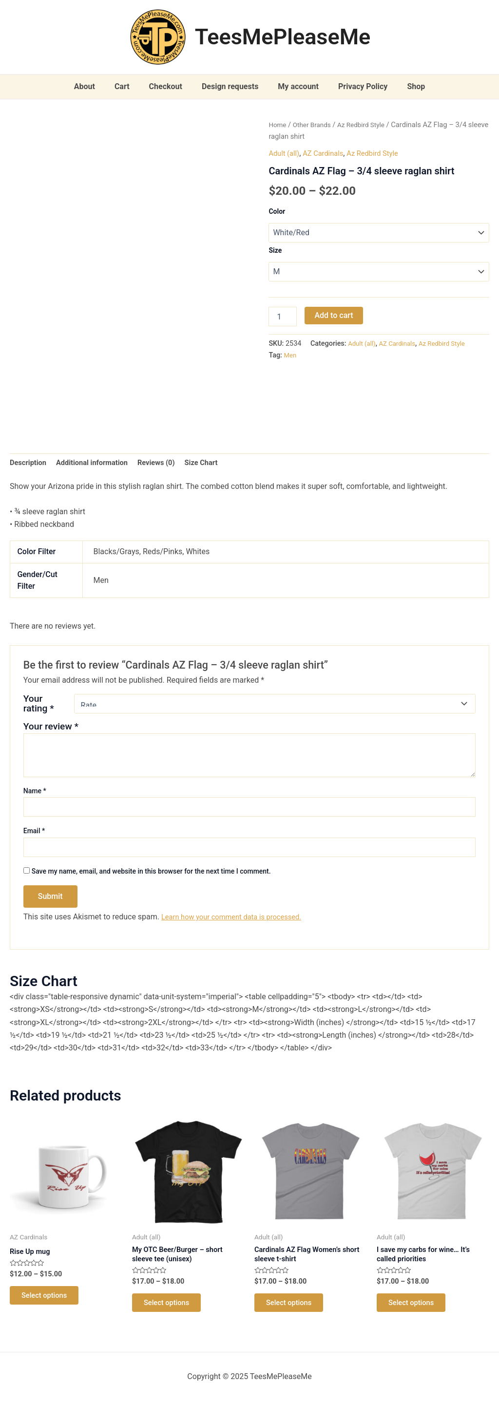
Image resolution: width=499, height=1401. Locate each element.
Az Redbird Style (368, 124)
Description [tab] (30, 463)
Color (277, 211)
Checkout (169, 86)
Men (291, 356)
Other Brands (315, 124)
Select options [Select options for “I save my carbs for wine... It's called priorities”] (416, 1309)
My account (294, 86)
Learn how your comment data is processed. (238, 918)
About (96, 86)
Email (34, 833)
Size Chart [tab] (217, 463)
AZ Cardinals (328, 153)
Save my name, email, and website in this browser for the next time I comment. (151, 873)
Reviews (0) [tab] (168, 463)
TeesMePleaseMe (283, 37)
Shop (404, 86)
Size (275, 250)
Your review (50, 728)
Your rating (38, 705)
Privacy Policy (355, 86)
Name (34, 793)
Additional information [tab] (98, 463)
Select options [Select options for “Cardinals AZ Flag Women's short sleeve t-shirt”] (294, 1309)
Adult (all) (285, 153)
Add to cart (333, 316)
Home (278, 124)
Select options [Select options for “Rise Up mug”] (49, 1300)
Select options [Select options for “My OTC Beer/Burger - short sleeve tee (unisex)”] (171, 1309)
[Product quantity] (283, 317)
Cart (129, 86)
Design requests (230, 86)
